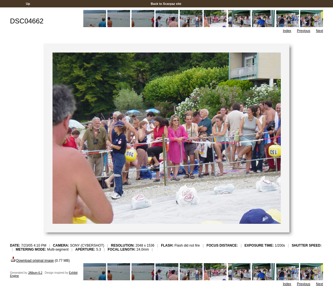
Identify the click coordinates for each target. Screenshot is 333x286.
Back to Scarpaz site (166, 3)
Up (28, 3)
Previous (303, 31)
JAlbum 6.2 (35, 272)
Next (319, 31)
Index (287, 31)
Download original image (32, 261)
